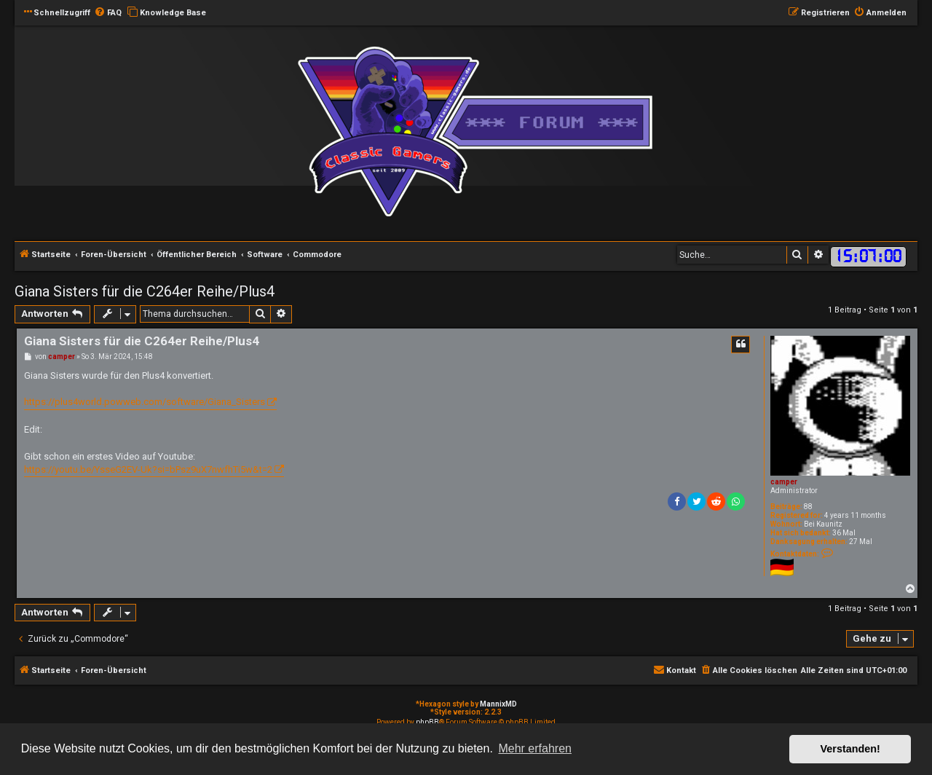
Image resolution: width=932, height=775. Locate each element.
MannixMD (498, 704)
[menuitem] (108, 13)
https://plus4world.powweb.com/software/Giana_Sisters (144, 401)
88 (808, 507)
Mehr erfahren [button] (535, 748)
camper (783, 482)
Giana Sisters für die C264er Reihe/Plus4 (145, 291)
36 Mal (844, 533)
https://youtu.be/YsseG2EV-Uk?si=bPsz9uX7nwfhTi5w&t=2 (148, 469)
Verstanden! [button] (850, 749)
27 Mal (860, 542)
